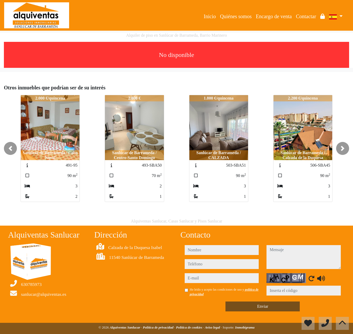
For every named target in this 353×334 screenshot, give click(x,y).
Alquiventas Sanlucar (125, 327)
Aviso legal (213, 327)
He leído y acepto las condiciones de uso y (224, 292)
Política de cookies (189, 327)
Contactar (306, 16)
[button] (10, 148)
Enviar (262, 306)
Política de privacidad (158, 327)
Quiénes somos (236, 16)
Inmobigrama (245, 327)
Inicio (210, 16)
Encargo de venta (274, 16)
